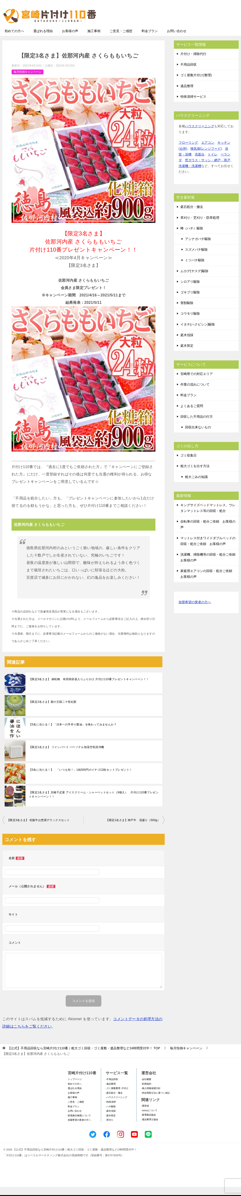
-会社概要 (146, 1088)
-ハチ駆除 (111, 1115)
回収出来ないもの (198, 436)
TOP (84, 1057)
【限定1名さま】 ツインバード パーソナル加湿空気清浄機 (66, 756)
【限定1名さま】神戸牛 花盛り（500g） (133, 829)
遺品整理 (186, 95)
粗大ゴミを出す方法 (195, 475)
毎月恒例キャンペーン (27, 80)
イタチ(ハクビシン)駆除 (197, 333)
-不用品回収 (112, 1088)
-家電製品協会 (148, 1124)
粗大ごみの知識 (196, 486)
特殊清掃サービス (193, 105)
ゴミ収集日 (188, 464)
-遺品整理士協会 (149, 1128)
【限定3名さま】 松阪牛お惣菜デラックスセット (38, 829)
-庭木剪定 (111, 1124)
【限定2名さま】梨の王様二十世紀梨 (52, 710)
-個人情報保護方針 (151, 1097)
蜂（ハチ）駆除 (191, 237)
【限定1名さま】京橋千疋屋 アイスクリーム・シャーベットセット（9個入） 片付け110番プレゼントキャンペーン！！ (93, 803)
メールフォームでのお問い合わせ (196, 27)
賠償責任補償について (79, 1124)
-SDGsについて (149, 1119)
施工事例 (93, 40)
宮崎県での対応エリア (196, 383)
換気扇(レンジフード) (206, 157)
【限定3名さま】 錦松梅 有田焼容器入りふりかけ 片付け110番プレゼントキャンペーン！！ (89, 688)
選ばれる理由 (43, 40)
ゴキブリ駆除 (190, 301)
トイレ (212, 163)
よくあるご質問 (191, 415)
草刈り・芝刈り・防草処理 (199, 226)
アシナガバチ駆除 (198, 248)
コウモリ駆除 (190, 322)
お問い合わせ (176, 40)
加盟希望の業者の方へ (195, 611)
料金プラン (150, 40)
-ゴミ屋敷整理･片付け (117, 1097)
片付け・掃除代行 (193, 63)
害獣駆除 (186, 312)
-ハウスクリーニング (116, 1106)
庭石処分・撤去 (191, 216)
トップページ (75, 1088)
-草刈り (109, 1129)
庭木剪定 (186, 354)
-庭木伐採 (111, 1120)
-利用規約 (146, 1093)
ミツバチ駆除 (194, 269)
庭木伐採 (186, 344)
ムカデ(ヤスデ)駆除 (194, 280)
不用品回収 (188, 73)
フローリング (188, 151)
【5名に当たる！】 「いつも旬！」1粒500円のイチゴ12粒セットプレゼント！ (80, 778)
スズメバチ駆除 (196, 258)
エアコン (207, 151)
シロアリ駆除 (190, 290)
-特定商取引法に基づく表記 (155, 1102)
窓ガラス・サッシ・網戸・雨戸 (207, 169)
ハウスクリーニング (199, 135)
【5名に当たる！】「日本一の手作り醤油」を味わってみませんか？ (73, 733)
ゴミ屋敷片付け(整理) (196, 84)
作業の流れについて (195, 393)
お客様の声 (70, 40)
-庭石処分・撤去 (114, 1102)
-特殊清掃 (111, 1111)
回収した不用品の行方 (196, 425)
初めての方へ (14, 40)
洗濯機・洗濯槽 (190, 175)
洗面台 (199, 163)
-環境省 (145, 1115)
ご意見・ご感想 (121, 40)
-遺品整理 (111, 1093)
